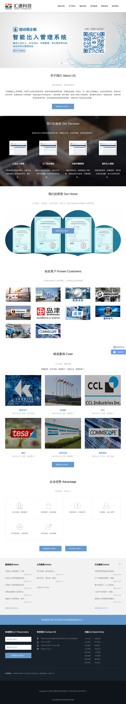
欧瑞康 (63, 410)
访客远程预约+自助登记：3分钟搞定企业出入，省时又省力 (15, 592)
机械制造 (44, 369)
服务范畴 (88, 659)
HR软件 (21, 673)
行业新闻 (98, 656)
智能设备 (35, 673)
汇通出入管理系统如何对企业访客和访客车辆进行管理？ (15, 585)
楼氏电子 (23, 410)
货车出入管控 (108, 164)
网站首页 (61, 6)
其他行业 (70, 369)
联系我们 (115, 6)
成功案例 (93, 6)
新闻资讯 (104, 6)
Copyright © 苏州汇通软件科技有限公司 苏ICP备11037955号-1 (63, 691)
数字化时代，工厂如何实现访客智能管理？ (105, 585)
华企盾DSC (28, 673)
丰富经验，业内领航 (48, 533)
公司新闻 (98, 652)
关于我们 (72, 6)
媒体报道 (98, 659)
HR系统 (15, 673)
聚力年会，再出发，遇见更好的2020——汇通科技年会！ (47, 578)
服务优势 (88, 656)
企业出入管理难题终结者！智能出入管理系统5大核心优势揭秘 (15, 578)
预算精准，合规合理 (77, 512)
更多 (119, 564)
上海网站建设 (42, 673)
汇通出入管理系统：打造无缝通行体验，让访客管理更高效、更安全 (15, 571)
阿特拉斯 (63, 453)
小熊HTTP (50, 673)
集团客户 (62, 369)
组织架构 (88, 645)
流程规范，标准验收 (48, 512)
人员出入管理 (18, 164)
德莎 (23, 453)
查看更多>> (80, 369)
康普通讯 (103, 453)
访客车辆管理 (78, 164)
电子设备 (53, 369)
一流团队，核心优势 (106, 512)
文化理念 (88, 642)
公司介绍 (88, 638)
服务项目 (82, 6)
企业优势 (88, 649)
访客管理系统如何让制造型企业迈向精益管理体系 (105, 571)
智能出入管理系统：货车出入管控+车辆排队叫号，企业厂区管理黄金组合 (15, 599)
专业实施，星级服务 (19, 512)
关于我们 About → (76, 549)
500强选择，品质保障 (19, 533)
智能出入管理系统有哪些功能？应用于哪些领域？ (105, 599)
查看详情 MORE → (63, 231)
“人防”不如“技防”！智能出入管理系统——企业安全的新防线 (105, 592)
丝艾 (103, 410)
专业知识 (98, 662)
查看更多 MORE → (63, 106)
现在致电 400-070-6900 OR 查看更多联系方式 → (62, 620)
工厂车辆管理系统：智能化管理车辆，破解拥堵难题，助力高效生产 (105, 578)
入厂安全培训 (48, 164)
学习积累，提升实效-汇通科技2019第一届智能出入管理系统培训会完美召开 (47, 571)
